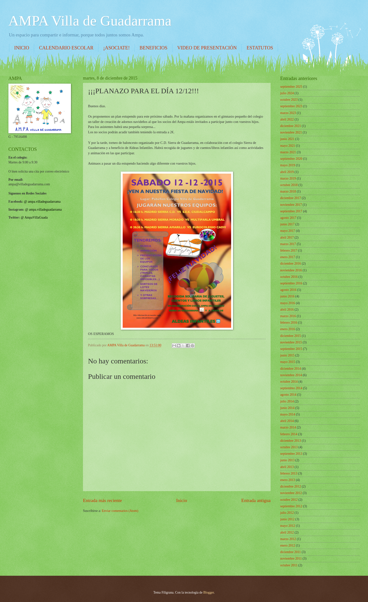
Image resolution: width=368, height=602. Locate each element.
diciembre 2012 (290, 486)
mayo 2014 (287, 414)
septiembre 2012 (291, 506)
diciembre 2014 (290, 368)
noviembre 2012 (291, 493)
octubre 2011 (289, 565)
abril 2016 (287, 309)
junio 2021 (287, 139)
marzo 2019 (288, 178)
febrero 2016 (288, 322)
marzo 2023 (288, 113)
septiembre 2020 (291, 159)
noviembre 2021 (291, 132)
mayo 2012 (287, 526)
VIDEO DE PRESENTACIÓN (207, 47)
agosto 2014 (288, 394)
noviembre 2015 (291, 342)
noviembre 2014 (291, 375)
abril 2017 (287, 237)
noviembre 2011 (291, 558)
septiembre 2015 (291, 349)
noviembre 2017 (291, 205)
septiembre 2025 (291, 86)
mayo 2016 (287, 303)
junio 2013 (287, 460)
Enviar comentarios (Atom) (120, 511)
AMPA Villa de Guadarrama (89, 21)
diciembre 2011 (290, 552)
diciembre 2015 (290, 336)
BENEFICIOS (153, 47)
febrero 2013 (288, 473)
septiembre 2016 (291, 283)
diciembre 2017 (290, 198)
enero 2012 (287, 545)
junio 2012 (287, 519)
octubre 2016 (289, 277)
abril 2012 (287, 532)
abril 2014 (287, 421)
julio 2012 (287, 513)
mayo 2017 (287, 231)
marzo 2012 (288, 539)
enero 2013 (287, 480)
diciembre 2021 (290, 126)
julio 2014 (287, 401)
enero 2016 (287, 329)
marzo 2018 (288, 191)
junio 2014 (287, 408)
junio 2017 (287, 224)
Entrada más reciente (102, 500)
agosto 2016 (288, 290)
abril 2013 (287, 467)
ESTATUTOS (260, 47)
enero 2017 (287, 257)
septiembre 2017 (291, 211)
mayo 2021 (287, 145)
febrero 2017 (288, 250)
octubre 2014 (289, 381)
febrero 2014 (288, 434)
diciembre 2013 (290, 440)
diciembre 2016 (290, 263)
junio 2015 (287, 355)
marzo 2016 (288, 316)
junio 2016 (287, 296)
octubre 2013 (289, 447)
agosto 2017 (288, 218)
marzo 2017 (288, 244)
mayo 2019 (287, 165)
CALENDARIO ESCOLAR (66, 47)
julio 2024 (287, 93)
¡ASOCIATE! (116, 47)
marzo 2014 (288, 427)
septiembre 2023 (291, 106)
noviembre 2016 (291, 270)
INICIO (21, 47)
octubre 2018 (289, 185)
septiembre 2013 (291, 453)
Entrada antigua (256, 500)
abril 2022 (287, 119)
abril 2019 (287, 172)
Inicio (181, 500)
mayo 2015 (287, 362)
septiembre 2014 (291, 388)
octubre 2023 (289, 99)
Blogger (208, 592)
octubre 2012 (289, 500)
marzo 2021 (288, 152)
